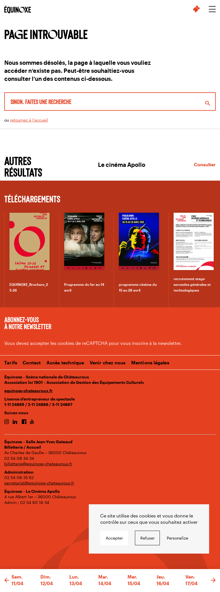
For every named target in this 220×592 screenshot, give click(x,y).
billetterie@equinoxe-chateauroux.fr (38, 463)
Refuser (147, 538)
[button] (6, 580)
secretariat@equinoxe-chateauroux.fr (39, 482)
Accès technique (65, 362)
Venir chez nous (108, 362)
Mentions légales (150, 362)
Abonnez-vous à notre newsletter (27, 322)
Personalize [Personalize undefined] (177, 538)
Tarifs (10, 362)
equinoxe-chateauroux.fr (28, 390)
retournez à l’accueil (29, 120)
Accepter (114, 538)
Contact (32, 362)
